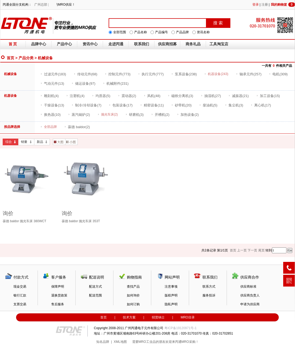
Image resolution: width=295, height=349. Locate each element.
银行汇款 (19, 295)
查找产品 (133, 286)
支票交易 (19, 304)
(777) (151, 74)
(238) (184, 74)
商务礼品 (193, 44)
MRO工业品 (147, 342)
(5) (101, 96)
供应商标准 (248, 286)
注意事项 (171, 286)
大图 (59, 142)
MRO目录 (188, 317)
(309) (278, 74)
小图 (71, 142)
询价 (8, 213)
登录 (255, 4)
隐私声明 (171, 304)
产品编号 (161, 32)
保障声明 (57, 286)
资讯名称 (203, 32)
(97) (83, 83)
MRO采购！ (190, 342)
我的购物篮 (283, 4)
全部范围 (119, 32)
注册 (264, 4)
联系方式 (208, 286)
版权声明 (171, 295)
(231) (115, 83)
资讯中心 (90, 44)
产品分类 (26, 58)
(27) (211, 96)
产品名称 (140, 32)
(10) (50, 115)
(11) (152, 105)
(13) (52, 83)
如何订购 (133, 304)
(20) (181, 105)
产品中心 (64, 44)
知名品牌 (102, 342)
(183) (53, 74)
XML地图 (120, 342)
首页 (10, 58)
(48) (152, 96)
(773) (117, 74)
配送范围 (95, 295)
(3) (180, 96)
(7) (86, 105)
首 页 (13, 44)
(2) (127, 96)
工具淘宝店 (218, 44)
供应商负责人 (250, 295)
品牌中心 (38, 44)
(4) (49, 96)
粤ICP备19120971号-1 (180, 328)
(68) (85, 74)
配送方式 (95, 286)
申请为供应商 (250, 304)
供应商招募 (167, 44)
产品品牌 (182, 32)
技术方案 (129, 317)
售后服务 (57, 304)
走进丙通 (115, 44)
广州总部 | (41, 4)
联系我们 (141, 44)
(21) (238, 96)
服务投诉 (208, 295)
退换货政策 (59, 295)
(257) (248, 74)
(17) (120, 105)
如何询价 (133, 295)
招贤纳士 (158, 317)
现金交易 (19, 286)
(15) (268, 96)
